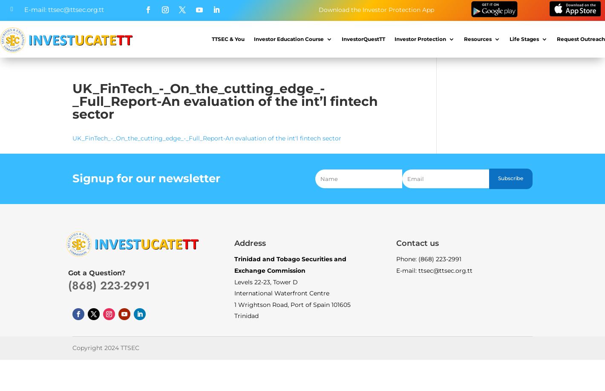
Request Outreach (581, 39)
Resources (478, 39)
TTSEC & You (228, 39)
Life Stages (524, 39)
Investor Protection (420, 39)
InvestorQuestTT (363, 39)
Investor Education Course (289, 39)
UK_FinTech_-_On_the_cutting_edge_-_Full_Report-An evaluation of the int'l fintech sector (206, 138)
